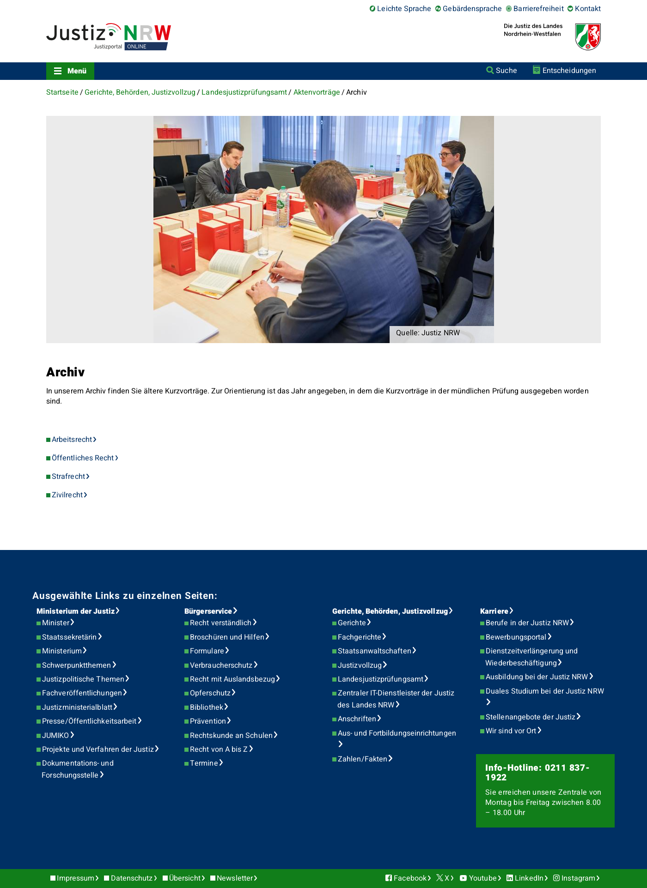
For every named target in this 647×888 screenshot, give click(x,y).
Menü (76, 71)
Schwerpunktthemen (76, 665)
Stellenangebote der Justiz (530, 717)
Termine (204, 763)
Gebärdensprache (472, 8)
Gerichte (352, 622)
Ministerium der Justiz (76, 611)
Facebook (410, 878)
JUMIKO (55, 735)
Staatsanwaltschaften (374, 651)
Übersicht (185, 878)
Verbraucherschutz (221, 665)
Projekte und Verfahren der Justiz (98, 749)
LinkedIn (529, 878)
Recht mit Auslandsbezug (232, 679)
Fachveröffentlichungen (82, 693)
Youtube (483, 878)
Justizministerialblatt (77, 707)
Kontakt (588, 8)
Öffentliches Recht (83, 458)
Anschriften (357, 719)
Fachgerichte (359, 637)
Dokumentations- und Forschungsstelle (77, 769)
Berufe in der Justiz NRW (527, 622)
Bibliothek (206, 707)
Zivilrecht (67, 495)
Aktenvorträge (316, 92)
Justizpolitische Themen (83, 679)
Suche (506, 70)
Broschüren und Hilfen (227, 637)
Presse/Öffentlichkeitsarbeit (89, 721)
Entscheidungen (569, 70)
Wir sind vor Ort (511, 731)
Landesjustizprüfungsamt (244, 92)
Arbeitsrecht (72, 440)
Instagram (578, 878)
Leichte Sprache (404, 8)
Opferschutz (210, 693)
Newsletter (235, 878)
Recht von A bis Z (219, 749)
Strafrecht (68, 476)
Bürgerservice (208, 611)
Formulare (207, 651)
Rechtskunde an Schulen (231, 735)
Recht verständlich (220, 622)
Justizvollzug (360, 665)
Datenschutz (132, 878)
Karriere (494, 611)
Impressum (75, 878)
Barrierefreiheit (538, 8)
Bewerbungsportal (516, 637)
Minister (55, 622)
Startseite (62, 92)
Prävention (208, 721)
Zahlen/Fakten (362, 759)
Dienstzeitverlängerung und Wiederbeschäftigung (531, 657)
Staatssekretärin (69, 637)
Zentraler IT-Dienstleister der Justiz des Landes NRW (395, 699)
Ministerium (62, 651)
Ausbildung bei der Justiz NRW (537, 677)
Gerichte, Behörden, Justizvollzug (140, 92)
